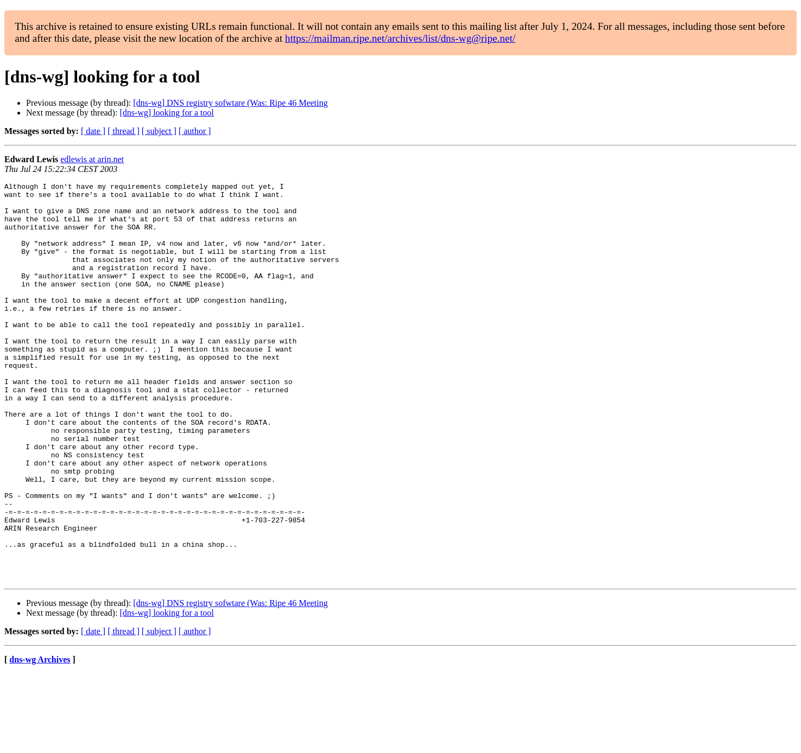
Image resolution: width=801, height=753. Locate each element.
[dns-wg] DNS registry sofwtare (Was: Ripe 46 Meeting (230, 102)
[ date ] (93, 131)
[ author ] (195, 131)
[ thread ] (124, 131)
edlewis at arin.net (92, 159)
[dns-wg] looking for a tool (166, 112)
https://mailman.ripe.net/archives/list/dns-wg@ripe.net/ (400, 38)
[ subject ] (159, 131)
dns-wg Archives (39, 739)
